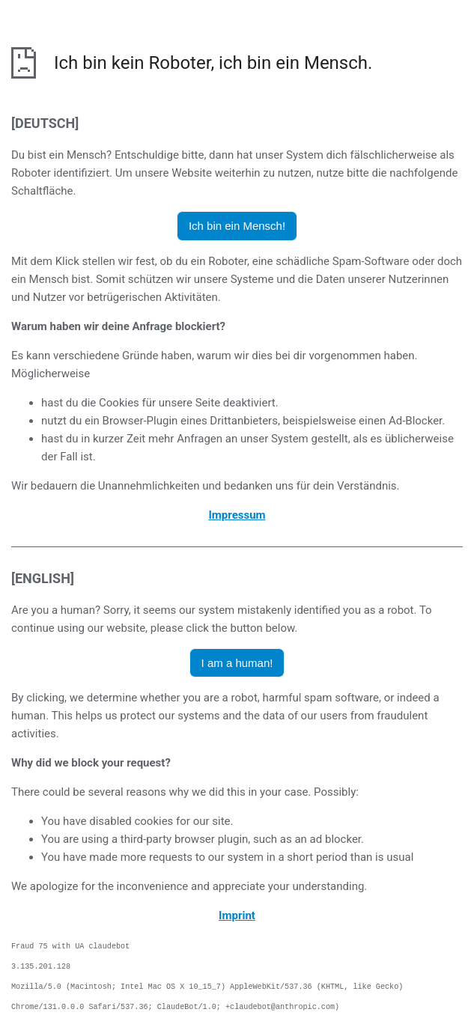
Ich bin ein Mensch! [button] (237, 225)
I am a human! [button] (237, 662)
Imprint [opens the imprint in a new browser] (237, 915)
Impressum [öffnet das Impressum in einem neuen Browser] (236, 515)
